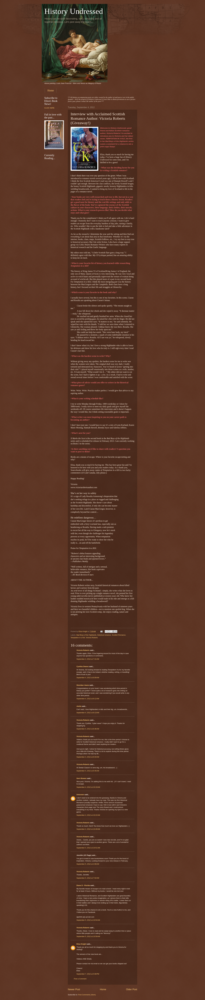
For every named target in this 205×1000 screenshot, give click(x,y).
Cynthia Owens (82, 666)
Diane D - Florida (83, 885)
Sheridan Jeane (82, 685)
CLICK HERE (49, 108)
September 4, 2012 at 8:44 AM (87, 757)
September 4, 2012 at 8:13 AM (87, 713)
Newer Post (74, 989)
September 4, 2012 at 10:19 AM (88, 787)
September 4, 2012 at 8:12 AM (87, 699)
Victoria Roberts (92, 638)
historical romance (104, 635)
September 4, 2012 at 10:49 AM (88, 829)
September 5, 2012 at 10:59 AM (88, 936)
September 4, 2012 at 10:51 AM (88, 848)
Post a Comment (80, 979)
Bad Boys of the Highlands (86, 635)
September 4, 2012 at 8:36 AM (87, 729)
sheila (78, 706)
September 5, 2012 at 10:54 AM (88, 920)
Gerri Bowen (81, 778)
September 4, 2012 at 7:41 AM (87, 659)
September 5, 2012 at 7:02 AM (87, 878)
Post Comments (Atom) (87, 995)
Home (50, 90)
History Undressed (73, 11)
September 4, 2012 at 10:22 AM (88, 815)
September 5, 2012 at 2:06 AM (87, 864)
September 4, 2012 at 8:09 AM (87, 678)
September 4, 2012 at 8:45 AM (87, 771)
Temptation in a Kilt (78, 638)
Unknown (80, 795)
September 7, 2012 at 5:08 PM (87, 974)
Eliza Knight (81, 944)
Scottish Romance (119, 635)
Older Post (131, 989)
